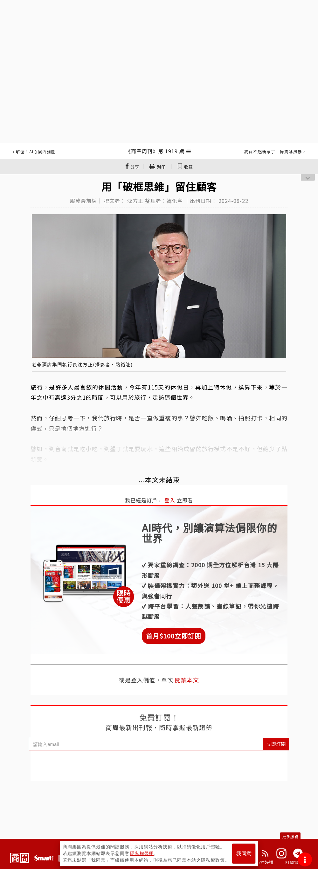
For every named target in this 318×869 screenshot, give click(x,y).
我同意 (244, 853)
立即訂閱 (276, 744)
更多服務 (290, 836)
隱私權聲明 (142, 853)
